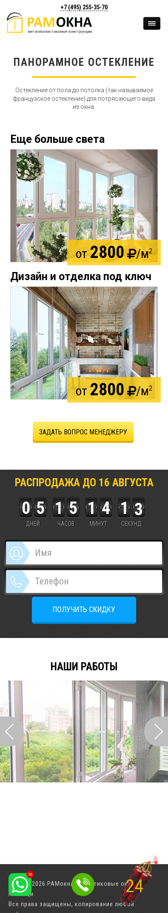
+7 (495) (84, 7)
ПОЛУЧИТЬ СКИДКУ (84, 609)
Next (156, 731)
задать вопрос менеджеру (83, 432)
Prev (12, 731)
